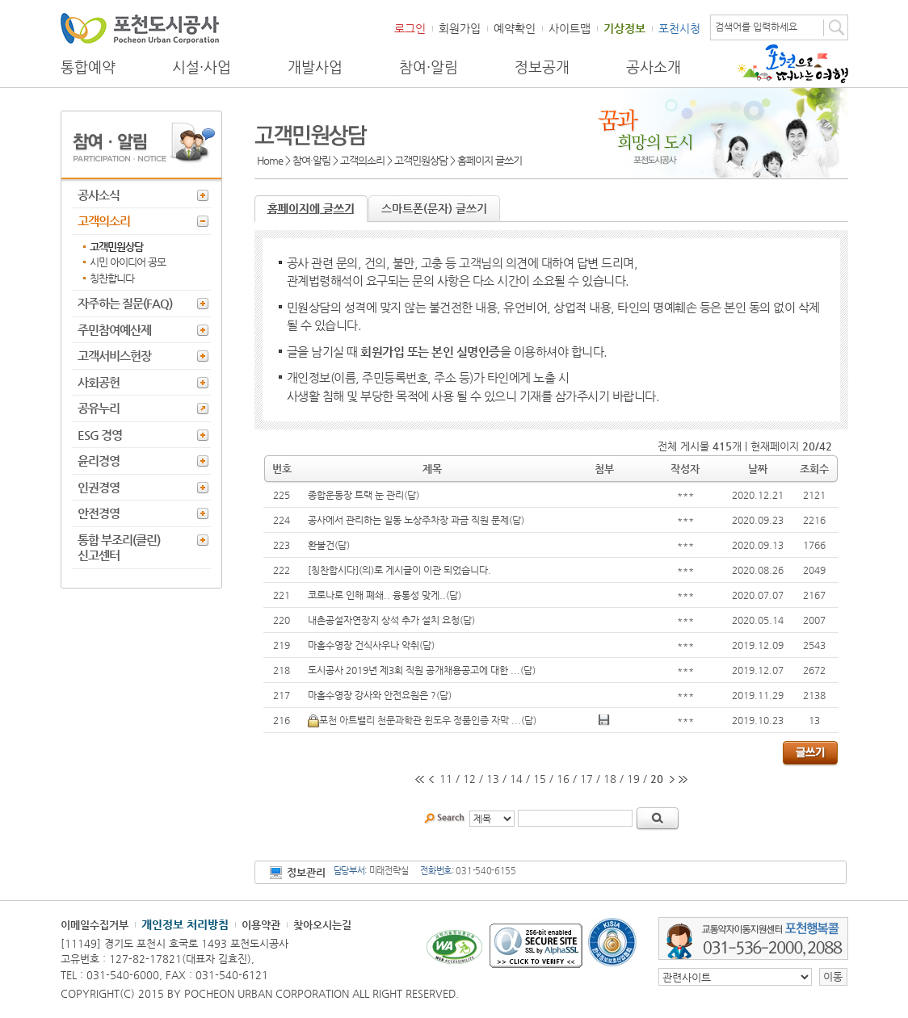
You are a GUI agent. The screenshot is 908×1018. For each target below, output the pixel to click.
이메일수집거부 (94, 925)
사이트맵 (570, 28)
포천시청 (679, 28)
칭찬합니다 (112, 278)
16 (563, 779)
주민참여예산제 (114, 330)
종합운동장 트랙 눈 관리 (356, 495)
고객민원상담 (116, 247)
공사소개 (653, 67)
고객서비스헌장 (114, 355)
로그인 (410, 28)
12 (469, 779)
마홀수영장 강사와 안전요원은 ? (372, 695)
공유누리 (99, 408)
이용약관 (261, 925)
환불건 (321, 545)
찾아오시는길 (322, 925)
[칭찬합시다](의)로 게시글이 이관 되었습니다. (399, 570)
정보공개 (542, 67)
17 (586, 779)
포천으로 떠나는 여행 (793, 63)
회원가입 (460, 28)
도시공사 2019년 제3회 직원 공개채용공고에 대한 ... (414, 670)
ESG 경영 (100, 435)
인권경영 (99, 487)
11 (445, 779)
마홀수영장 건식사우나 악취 (363, 645)
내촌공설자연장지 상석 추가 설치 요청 (384, 620)
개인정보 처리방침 (185, 924)
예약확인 (515, 28)
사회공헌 (99, 382)
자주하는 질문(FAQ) (125, 303)
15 (539, 779)
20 (656, 779)
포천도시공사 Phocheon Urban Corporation (140, 28)
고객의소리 (104, 221)
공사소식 (99, 195)
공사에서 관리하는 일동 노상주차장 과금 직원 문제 (408, 520)
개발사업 (315, 67)
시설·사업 (201, 67)
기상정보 (624, 28)
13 (492, 779)
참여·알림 (428, 67)
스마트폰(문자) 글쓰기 (434, 208)
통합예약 (88, 67)
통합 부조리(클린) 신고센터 (119, 548)
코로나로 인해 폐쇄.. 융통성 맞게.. (377, 595)
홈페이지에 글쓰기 (311, 208)
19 (633, 779)
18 (609, 779)
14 (516, 779)
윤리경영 (99, 460)
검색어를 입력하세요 (756, 26)
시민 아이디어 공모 (128, 262)
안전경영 (99, 513)
